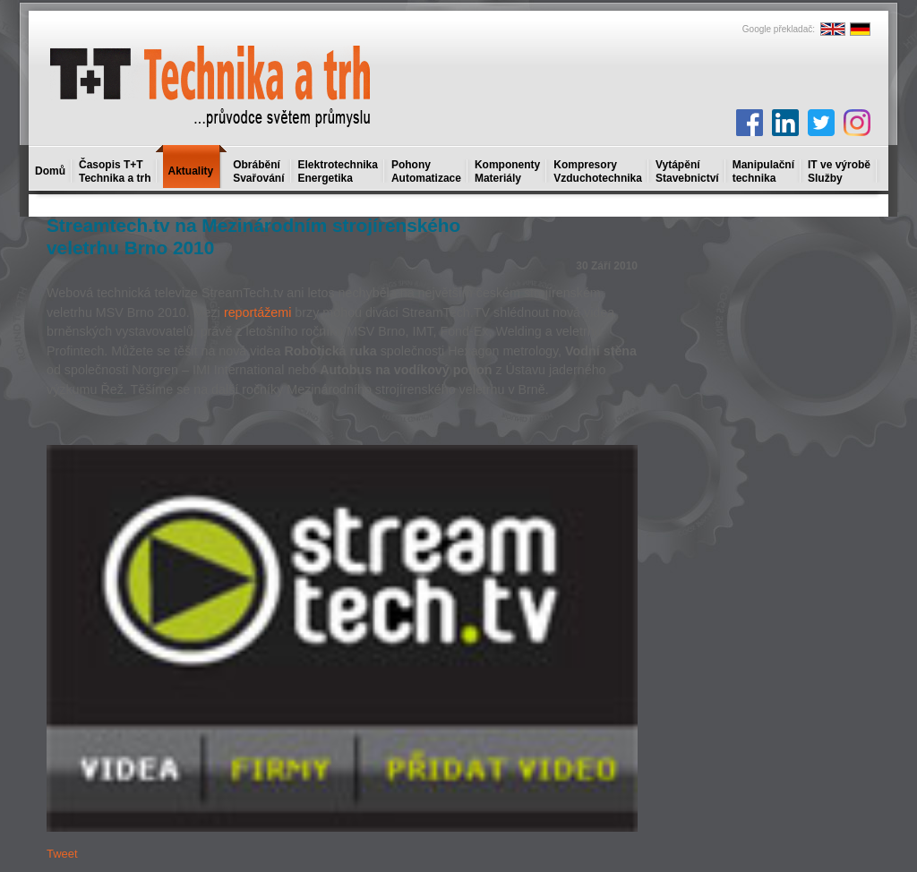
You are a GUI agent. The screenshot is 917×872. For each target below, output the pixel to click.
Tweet (62, 853)
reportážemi (258, 312)
